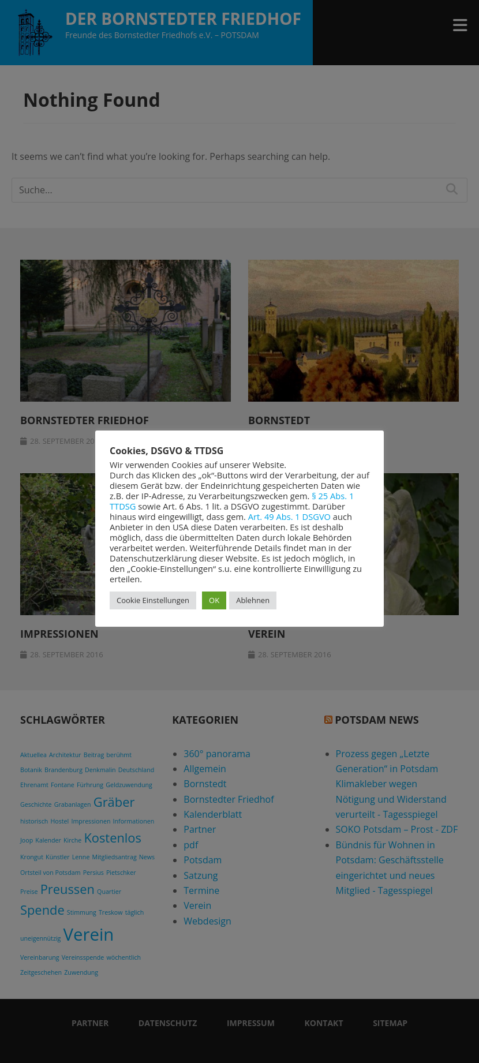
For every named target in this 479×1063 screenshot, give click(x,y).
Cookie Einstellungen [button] (153, 600)
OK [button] (214, 600)
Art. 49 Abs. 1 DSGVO (289, 516)
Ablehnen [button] (253, 600)
